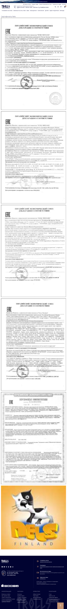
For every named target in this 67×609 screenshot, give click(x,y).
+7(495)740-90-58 (43, 7)
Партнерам (35, 595)
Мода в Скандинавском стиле (45, 4)
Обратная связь (44, 577)
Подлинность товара (57, 4)
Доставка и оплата (27, 4)
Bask (28, 10)
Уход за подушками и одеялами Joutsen (7, 601)
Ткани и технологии (6, 597)
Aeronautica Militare (19, 10)
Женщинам (33, 10)
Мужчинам (41, 10)
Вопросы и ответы (6, 594)
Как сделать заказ (6, 595)
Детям (47, 10)
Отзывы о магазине (21, 597)
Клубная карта (20, 595)
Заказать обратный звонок (46, 561)
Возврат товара (35, 4)
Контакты (64, 4)
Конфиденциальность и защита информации (54, 600)
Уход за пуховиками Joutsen (8, 599)
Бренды (62, 10)
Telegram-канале (42, 1)
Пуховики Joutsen (7, 10)
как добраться (11, 575)
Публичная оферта (53, 597)
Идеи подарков (54, 10)
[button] (55, 6)
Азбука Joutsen (36, 594)
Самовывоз (43, 565)
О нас (50, 594)
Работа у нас (52, 595)
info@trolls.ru (43, 578)
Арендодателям (37, 597)
